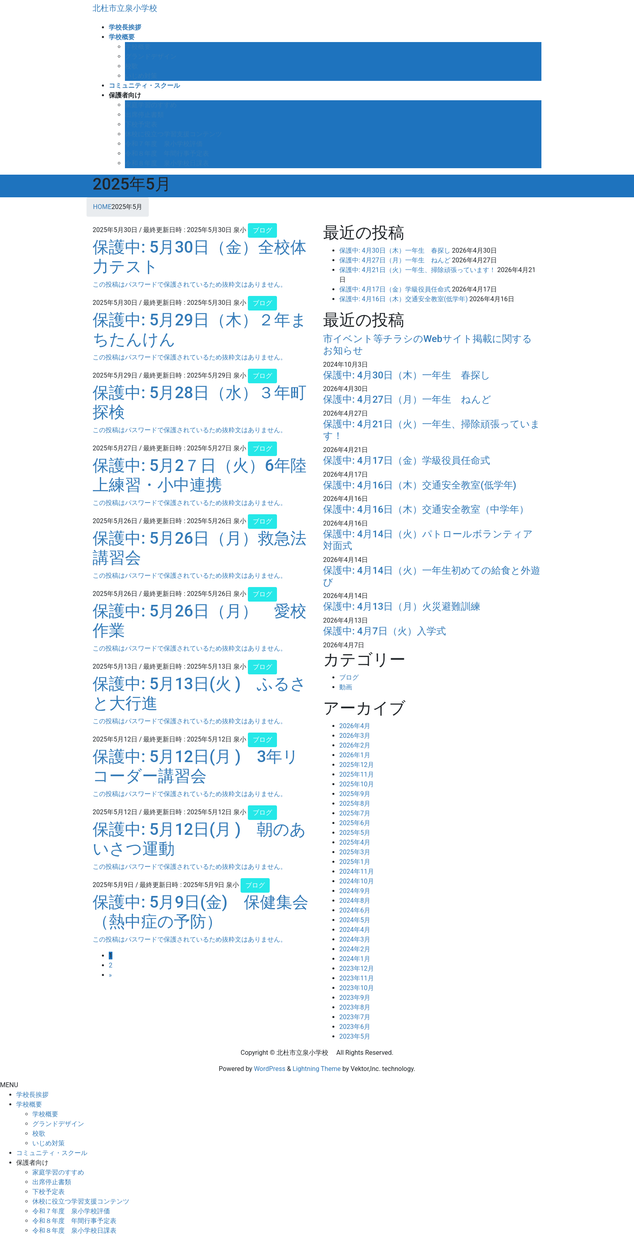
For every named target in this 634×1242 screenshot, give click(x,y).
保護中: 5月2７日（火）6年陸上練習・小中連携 (199, 475)
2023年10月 (356, 988)
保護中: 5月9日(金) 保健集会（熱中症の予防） (201, 912)
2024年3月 (354, 939)
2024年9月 (354, 891)
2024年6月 (354, 910)
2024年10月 (356, 881)
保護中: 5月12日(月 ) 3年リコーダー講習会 (196, 766)
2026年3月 (354, 735)
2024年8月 (354, 900)
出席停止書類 (144, 114)
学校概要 (138, 47)
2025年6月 (354, 823)
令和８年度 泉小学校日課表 (167, 163)
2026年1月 (354, 755)
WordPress (269, 1069)
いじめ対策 (141, 76)
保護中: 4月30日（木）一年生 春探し (394, 250)
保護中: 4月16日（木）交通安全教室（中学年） (426, 509)
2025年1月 (354, 862)
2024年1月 (354, 959)
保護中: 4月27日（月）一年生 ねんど (394, 260)
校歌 (131, 66)
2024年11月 (356, 871)
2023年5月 (354, 1036)
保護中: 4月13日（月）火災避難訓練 (401, 606)
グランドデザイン (151, 56)
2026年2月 (354, 745)
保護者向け (32, 1162)
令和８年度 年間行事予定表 (167, 153)
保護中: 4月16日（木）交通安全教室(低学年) (403, 299)
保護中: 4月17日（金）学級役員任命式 (394, 289)
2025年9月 (354, 794)
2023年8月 (354, 1007)
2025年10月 (356, 784)
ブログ (262, 230)
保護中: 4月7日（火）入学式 (384, 631)
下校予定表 (141, 124)
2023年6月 (354, 1027)
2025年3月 (354, 852)
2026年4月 (354, 726)
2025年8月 (354, 803)
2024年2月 (354, 949)
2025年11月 (356, 774)
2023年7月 (354, 1017)
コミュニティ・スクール (51, 1153)
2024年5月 (354, 920)
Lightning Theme (317, 1069)
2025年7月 (354, 813)
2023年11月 (356, 978)
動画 (345, 687)
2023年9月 (354, 997)
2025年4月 (354, 842)
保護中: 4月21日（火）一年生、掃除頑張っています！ (417, 270)
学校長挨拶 (32, 1094)
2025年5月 (354, 832)
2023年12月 (356, 968)
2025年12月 (356, 765)
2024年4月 (354, 930)
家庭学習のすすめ (151, 105)
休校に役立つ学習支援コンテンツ (173, 134)
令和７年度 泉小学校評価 (164, 144)
